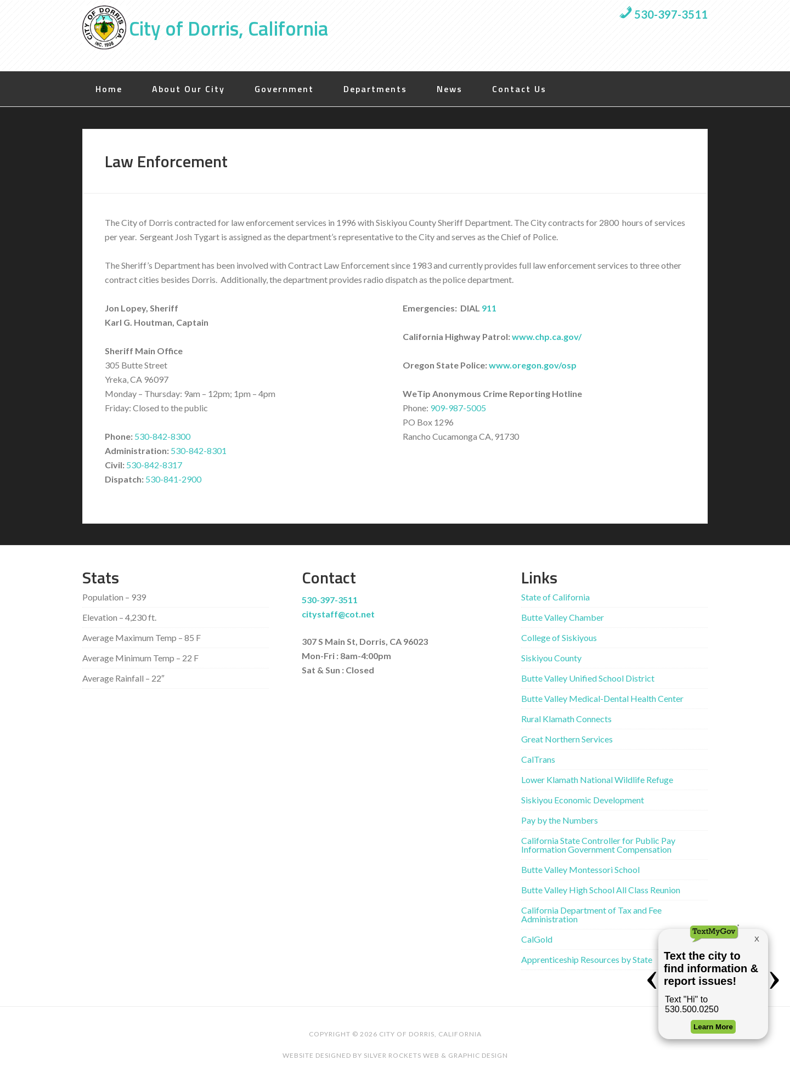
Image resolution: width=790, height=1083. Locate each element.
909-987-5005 (458, 407)
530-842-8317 (154, 465)
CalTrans (538, 759)
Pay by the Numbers (559, 820)
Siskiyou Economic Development (582, 800)
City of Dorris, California (228, 28)
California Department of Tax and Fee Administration (591, 914)
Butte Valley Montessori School (580, 869)
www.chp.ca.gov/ (547, 336)
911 (489, 308)
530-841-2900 (173, 479)
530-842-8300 (162, 436)
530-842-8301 (199, 450)
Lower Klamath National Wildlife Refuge (597, 779)
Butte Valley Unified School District (587, 678)
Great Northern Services (567, 739)
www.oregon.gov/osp (533, 365)
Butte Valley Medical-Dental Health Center (602, 698)
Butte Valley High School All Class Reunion (600, 889)
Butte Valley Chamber (562, 617)
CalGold (536, 939)
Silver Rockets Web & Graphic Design (436, 1055)
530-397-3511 (663, 14)
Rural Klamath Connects (566, 718)
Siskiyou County (551, 658)
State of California (555, 597)
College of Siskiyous (559, 637)
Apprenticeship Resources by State (586, 959)
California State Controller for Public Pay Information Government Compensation (598, 844)
